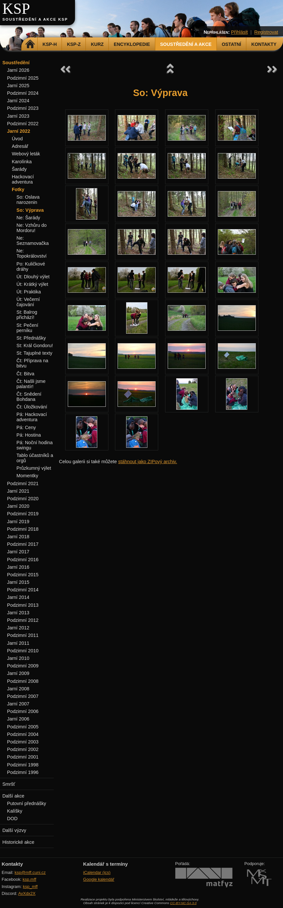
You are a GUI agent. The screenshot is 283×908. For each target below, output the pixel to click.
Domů (30, 44)
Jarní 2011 (18, 643)
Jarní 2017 (18, 551)
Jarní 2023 (18, 116)
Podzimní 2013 (23, 605)
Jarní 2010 (18, 658)
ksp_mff (30, 886)
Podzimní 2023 (23, 108)
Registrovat (266, 32)
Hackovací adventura (23, 179)
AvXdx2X (26, 893)
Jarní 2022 (18, 131)
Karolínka (22, 161)
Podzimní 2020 (23, 498)
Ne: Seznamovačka (32, 240)
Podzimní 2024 (23, 93)
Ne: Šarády (28, 217)
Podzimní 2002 (23, 749)
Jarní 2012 (18, 627)
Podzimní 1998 (23, 764)
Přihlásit (239, 32)
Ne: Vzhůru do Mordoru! (31, 228)
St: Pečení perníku (27, 328)
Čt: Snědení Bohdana (28, 396)
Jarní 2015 (18, 582)
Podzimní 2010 (23, 650)
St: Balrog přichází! (26, 314)
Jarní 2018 (18, 536)
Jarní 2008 (18, 688)
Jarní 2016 (18, 567)
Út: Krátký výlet (32, 284)
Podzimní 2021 (23, 483)
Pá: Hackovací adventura (31, 417)
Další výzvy (14, 830)
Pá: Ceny (26, 427)
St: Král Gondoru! (34, 345)
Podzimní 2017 (23, 544)
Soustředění (15, 62)
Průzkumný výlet (33, 468)
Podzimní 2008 (23, 681)
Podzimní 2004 (23, 734)
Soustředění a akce (186, 44)
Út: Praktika (28, 291)
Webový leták (26, 153)
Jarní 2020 (18, 506)
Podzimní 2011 (23, 635)
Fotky (18, 189)
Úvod (17, 138)
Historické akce (18, 842)
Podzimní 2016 (23, 559)
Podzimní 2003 (23, 741)
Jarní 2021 (18, 491)
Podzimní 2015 (23, 574)
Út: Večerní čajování (28, 302)
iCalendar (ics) (97, 872)
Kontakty (263, 44)
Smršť (8, 784)
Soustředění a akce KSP (35, 19)
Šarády (19, 169)
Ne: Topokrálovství (31, 253)
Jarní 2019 (18, 521)
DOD (12, 818)
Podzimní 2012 (23, 620)
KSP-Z (74, 44)
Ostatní (231, 44)
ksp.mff (29, 879)
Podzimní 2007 (23, 696)
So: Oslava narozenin (27, 199)
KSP (16, 8)
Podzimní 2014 (23, 589)
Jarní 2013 (18, 612)
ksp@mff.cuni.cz (30, 872)
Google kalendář (98, 879)
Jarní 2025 (18, 85)
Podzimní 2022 (23, 123)
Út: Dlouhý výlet (32, 276)
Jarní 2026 (18, 70)
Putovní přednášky (26, 803)
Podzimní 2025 (23, 78)
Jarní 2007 (18, 703)
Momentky (27, 475)
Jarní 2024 (18, 100)
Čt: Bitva (25, 373)
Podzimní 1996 (23, 772)
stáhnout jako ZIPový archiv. (147, 461)
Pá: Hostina (28, 435)
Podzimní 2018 (23, 529)
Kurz (97, 44)
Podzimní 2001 (23, 757)
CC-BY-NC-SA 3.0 (183, 903)
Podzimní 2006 (23, 711)
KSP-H (50, 44)
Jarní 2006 (18, 718)
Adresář (20, 146)
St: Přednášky (31, 338)
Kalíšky (14, 811)
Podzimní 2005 (23, 726)
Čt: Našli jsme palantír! (31, 384)
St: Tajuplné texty (34, 353)
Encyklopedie (132, 44)
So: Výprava (30, 210)
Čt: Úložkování (31, 406)
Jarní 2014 (18, 597)
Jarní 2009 (18, 673)
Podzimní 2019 (23, 513)
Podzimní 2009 (23, 665)
